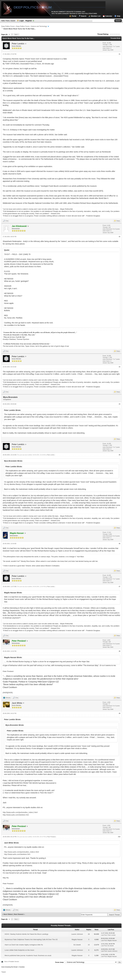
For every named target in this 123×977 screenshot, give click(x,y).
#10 (119, 836)
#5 (119, 455)
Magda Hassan (77, 939)
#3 (119, 367)
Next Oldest (8, 914)
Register (28, 21)
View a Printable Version (11, 961)
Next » (17, 34)
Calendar (108, 16)
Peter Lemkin (18, 44)
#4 (119, 404)
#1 (119, 54)
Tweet (3, 972)
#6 (119, 543)
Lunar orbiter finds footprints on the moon (19, 950)
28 (89, 934)
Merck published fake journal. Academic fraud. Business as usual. (28, 955)
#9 (119, 713)
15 (89, 945)
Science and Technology (39, 26)
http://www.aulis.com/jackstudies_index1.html (20, 812)
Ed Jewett (77, 945)
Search (83, 16)
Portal (74, 16)
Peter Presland (51, 836)
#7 (119, 586)
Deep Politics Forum (8, 26)
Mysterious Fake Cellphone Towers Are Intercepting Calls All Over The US (31, 939)
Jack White (17, 703)
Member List (96, 16)
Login (21, 21)
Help (118, 16)
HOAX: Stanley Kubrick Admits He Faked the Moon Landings (26, 934)
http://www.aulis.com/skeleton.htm (16, 815)
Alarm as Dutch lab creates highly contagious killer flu (24, 945)
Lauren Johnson (77, 934)
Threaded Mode (115, 38)
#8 (119, 651)
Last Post (104, 935)
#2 (119, 236)
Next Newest (18, 914)
